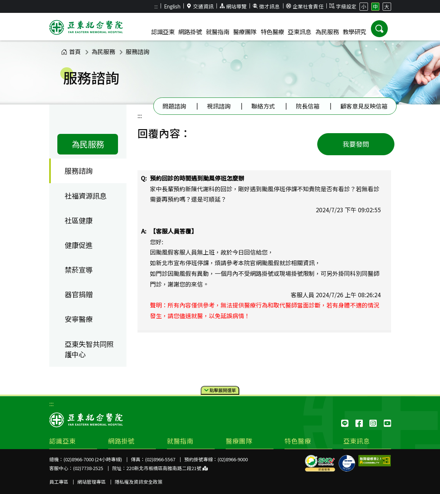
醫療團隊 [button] (245, 31)
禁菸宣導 (79, 269)
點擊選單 (220, 390)
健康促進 (79, 245)
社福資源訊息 (86, 196)
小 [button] (363, 6)
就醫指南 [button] (217, 31)
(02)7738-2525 (88, 468)
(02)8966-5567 (160, 459)
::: (156, 6)
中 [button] (375, 6)
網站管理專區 (91, 481)
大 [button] (386, 6)
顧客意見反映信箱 (363, 106)
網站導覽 (233, 6)
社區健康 (79, 220)
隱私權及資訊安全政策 (138, 481)
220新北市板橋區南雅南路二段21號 (167, 468)
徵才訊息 (266, 6)
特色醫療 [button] (272, 31)
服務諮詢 (137, 51)
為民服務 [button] (327, 31)
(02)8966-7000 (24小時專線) (93, 459)
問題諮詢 (174, 106)
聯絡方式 (263, 106)
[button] (379, 29)
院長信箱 (307, 106)
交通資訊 (200, 6)
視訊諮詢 (218, 106)
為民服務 (103, 51)
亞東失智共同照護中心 (89, 349)
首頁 (71, 51)
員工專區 (58, 481)
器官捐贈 (79, 294)
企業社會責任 (304, 6)
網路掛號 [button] (190, 31)
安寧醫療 (79, 319)
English (172, 6)
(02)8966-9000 (233, 459)
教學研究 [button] (354, 31)
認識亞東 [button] (163, 31)
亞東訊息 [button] (299, 31)
